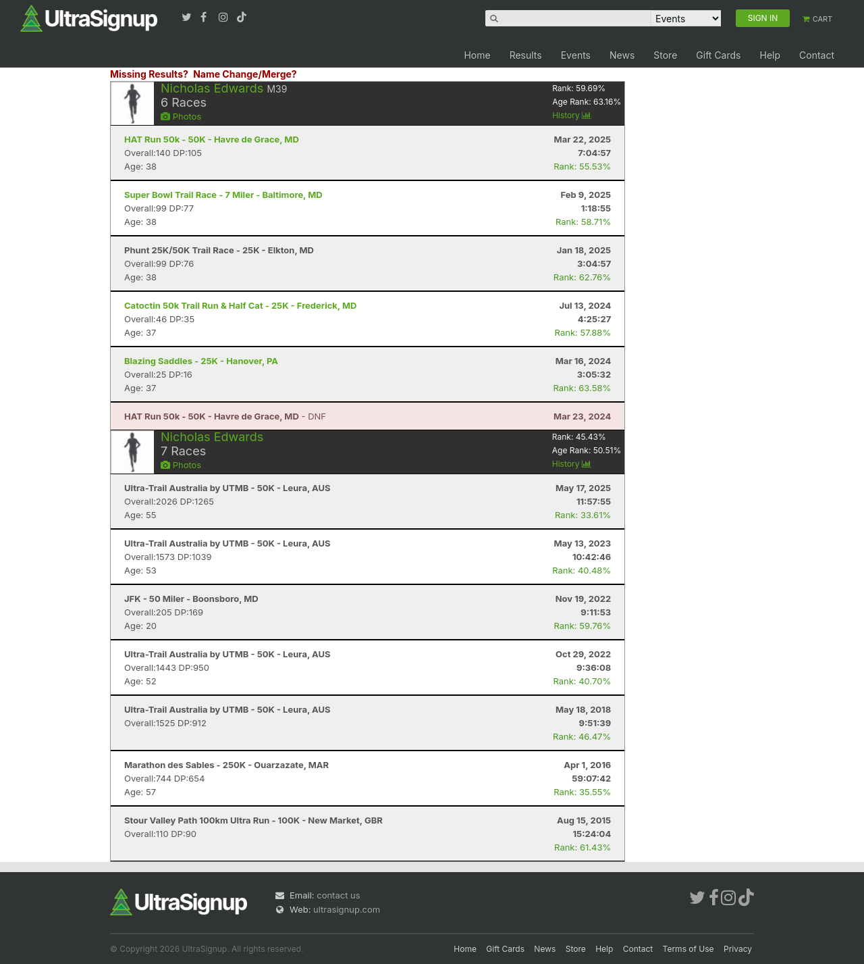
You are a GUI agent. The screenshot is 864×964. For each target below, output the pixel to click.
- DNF (225, 416)
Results (526, 55)
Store (665, 55)
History (571, 115)
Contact (816, 55)
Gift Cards (718, 55)
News (622, 55)
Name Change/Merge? (245, 74)
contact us (338, 895)
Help (769, 55)
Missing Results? (149, 74)
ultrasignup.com (346, 909)
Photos (181, 116)
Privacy (738, 949)
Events (576, 55)
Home (477, 55)
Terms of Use (688, 949)
